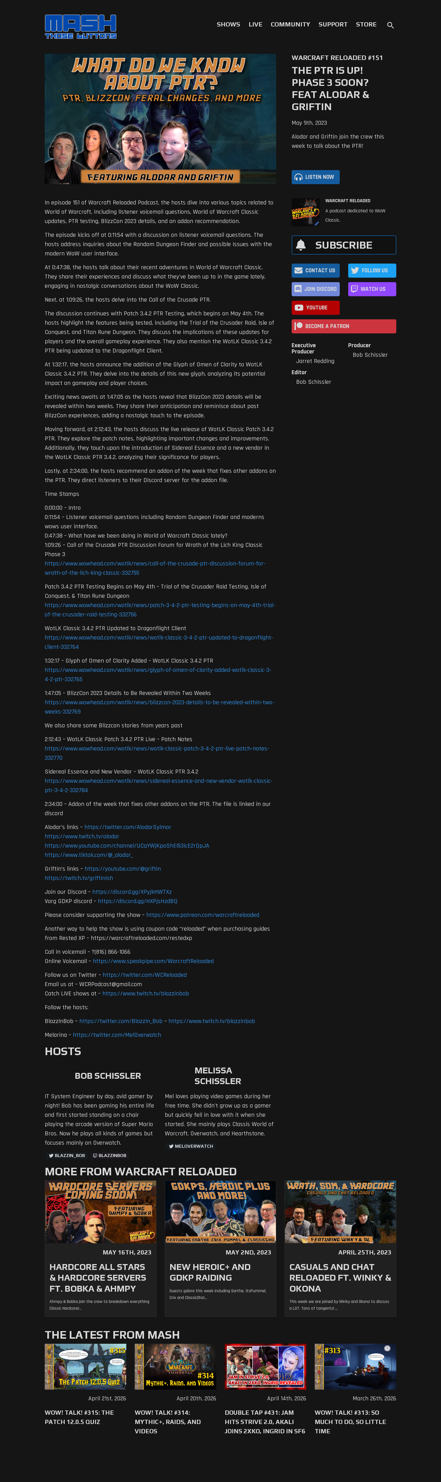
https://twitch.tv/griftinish (79, 878)
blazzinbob (112, 1155)
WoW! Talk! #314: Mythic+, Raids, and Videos (168, 1422)
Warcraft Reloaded (347, 200)
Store (366, 24)
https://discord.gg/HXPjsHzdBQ (137, 901)
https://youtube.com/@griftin (123, 869)
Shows (228, 24)
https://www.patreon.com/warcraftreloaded (202, 915)
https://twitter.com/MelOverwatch (117, 1035)
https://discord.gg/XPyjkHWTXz (132, 892)
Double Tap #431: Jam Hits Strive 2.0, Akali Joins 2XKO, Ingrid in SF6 (265, 1422)
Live (255, 24)
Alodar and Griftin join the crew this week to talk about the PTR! (338, 141)
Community (290, 24)
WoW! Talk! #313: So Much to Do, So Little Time (350, 1422)
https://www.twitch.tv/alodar (82, 837)
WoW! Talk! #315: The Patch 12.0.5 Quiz (79, 1417)
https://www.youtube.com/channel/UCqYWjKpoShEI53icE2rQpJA (127, 846)
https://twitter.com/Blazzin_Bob (121, 1021)
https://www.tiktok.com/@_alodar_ (89, 855)
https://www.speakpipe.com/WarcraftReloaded (153, 961)
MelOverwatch (194, 1146)
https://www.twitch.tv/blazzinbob (145, 994)
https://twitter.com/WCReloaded (145, 975)
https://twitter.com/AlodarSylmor (127, 827)
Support (333, 24)
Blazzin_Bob (70, 1155)
